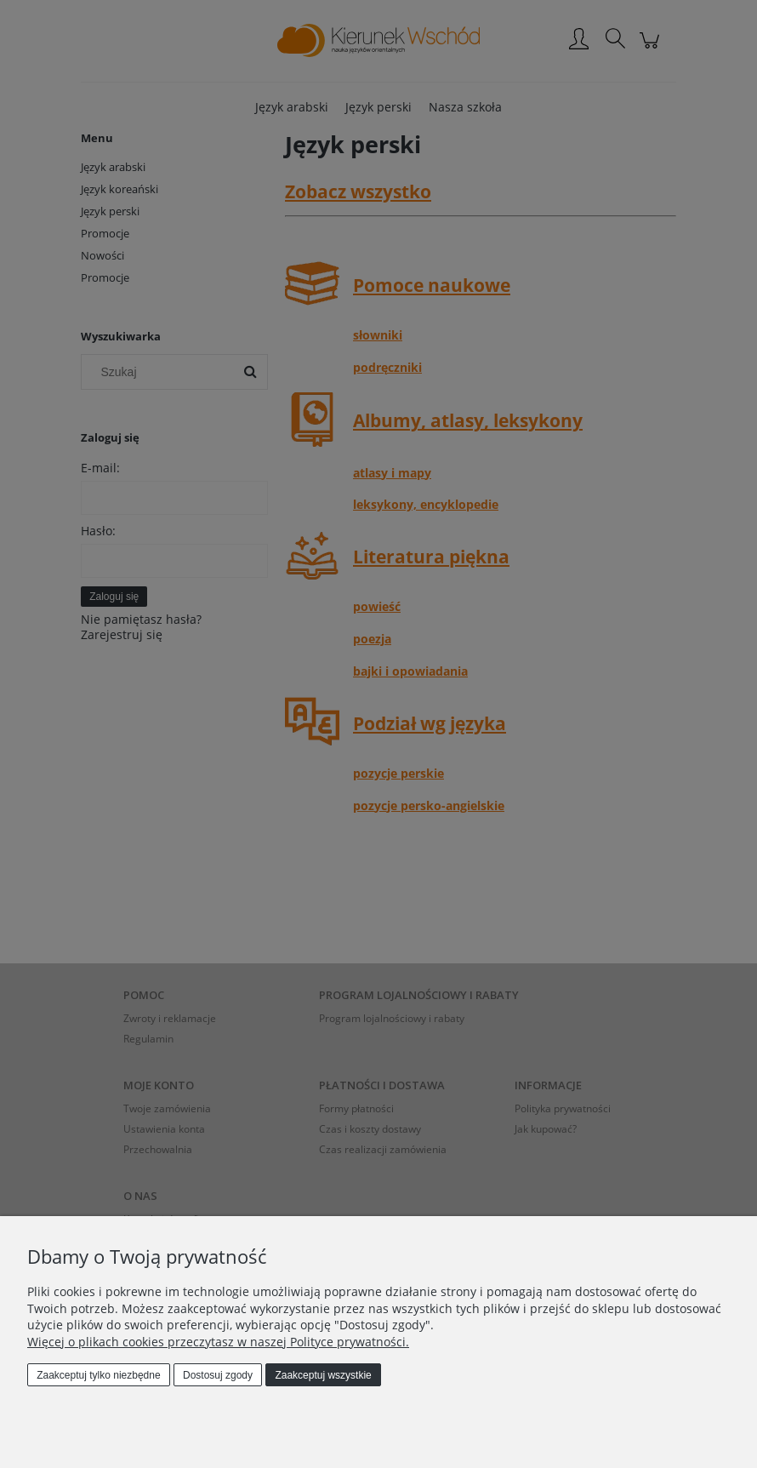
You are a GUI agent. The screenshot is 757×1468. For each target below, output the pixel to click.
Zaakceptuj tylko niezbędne (98, 1375)
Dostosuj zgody (218, 1375)
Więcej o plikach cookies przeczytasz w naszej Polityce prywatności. (218, 1342)
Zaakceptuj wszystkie (323, 1375)
